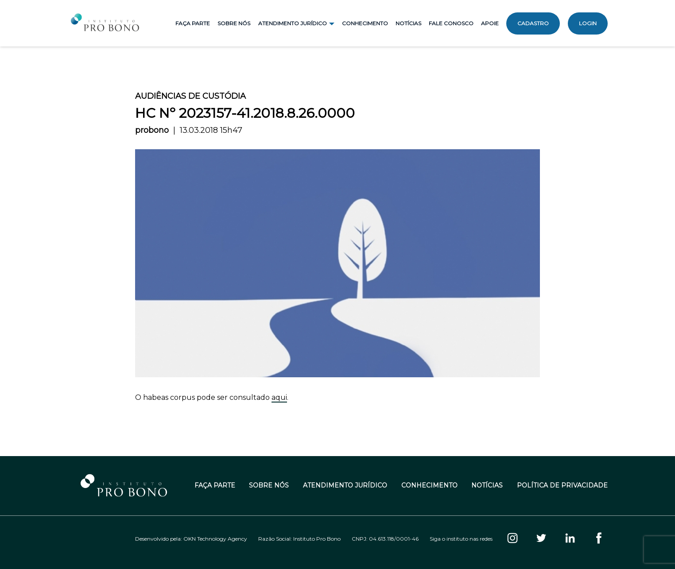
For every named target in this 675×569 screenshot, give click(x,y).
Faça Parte (192, 23)
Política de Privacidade (562, 485)
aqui (279, 397)
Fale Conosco (451, 23)
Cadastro (533, 23)
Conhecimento (365, 23)
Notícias (408, 23)
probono (152, 130)
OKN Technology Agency (215, 538)
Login (588, 23)
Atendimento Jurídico (345, 485)
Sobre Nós (233, 23)
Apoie (490, 23)
